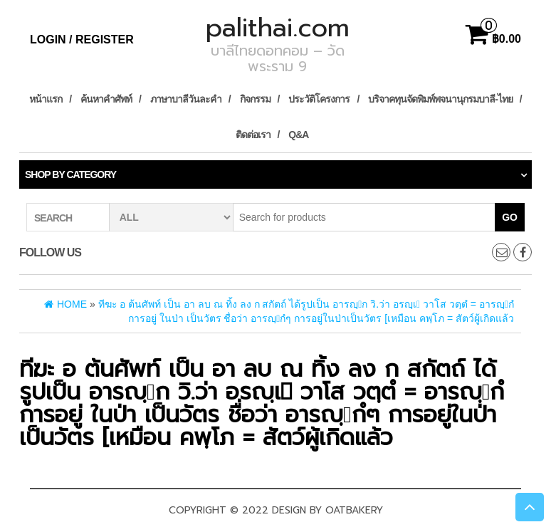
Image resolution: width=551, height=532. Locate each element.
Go (510, 217)
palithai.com (278, 28)
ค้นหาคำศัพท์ (106, 99)
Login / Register (82, 39)
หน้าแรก (45, 99)
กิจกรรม (255, 99)
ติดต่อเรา (253, 134)
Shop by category (70, 174)
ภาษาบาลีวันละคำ (185, 99)
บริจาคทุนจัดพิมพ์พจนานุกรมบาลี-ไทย (440, 99)
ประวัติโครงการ (319, 99)
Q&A (298, 134)
